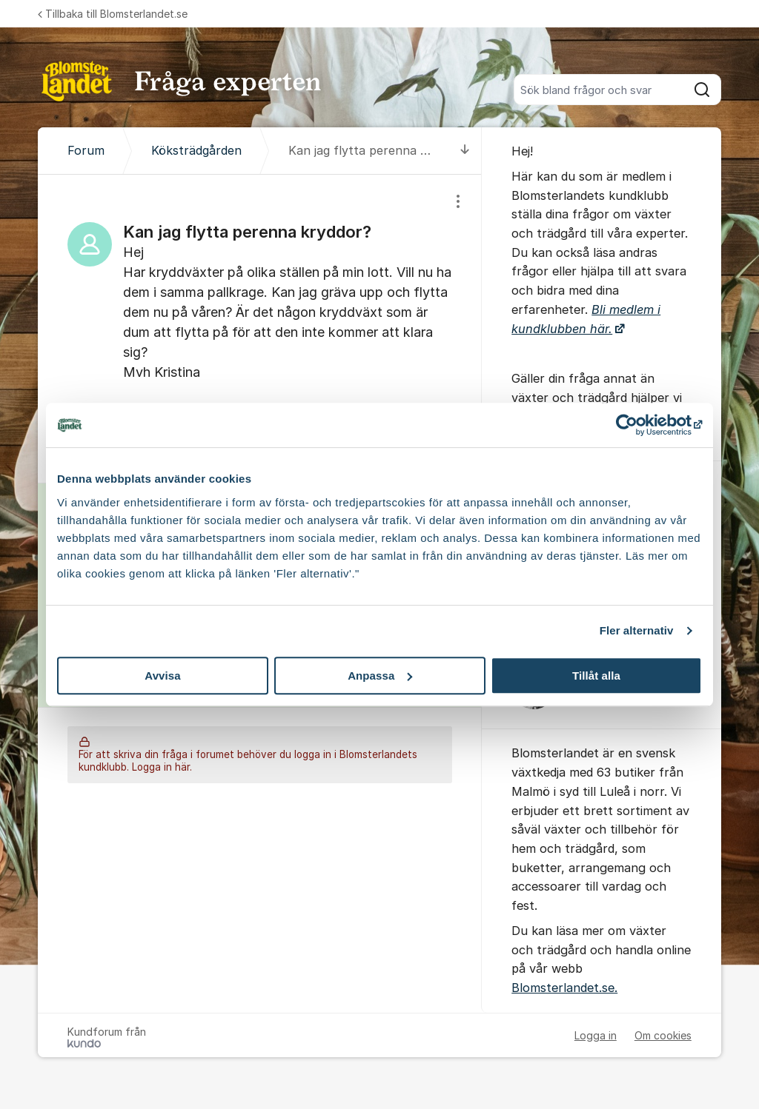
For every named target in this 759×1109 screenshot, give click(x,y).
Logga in (595, 1035)
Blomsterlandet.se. (564, 987)
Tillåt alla (596, 675)
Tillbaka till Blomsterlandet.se (113, 13)
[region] (260, 329)
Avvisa (162, 675)
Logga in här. (162, 768)
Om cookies (663, 1035)
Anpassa (380, 675)
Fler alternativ (637, 630)
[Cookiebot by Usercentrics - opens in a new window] (637, 425)
